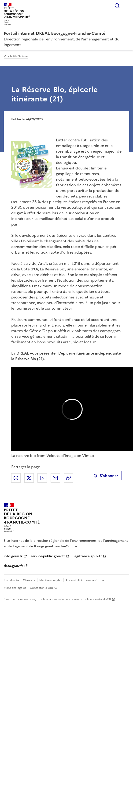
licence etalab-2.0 (99, 599)
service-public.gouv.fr (48, 556)
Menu (126, 5)
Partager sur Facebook (16, 478)
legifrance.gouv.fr (88, 556)
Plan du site (11, 580)
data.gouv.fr (13, 566)
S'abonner (105, 475)
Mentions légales (50, 580)
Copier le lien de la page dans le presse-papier (68, 478)
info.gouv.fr (13, 556)
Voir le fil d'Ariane (16, 56)
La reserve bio (23, 455)
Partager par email (55, 478)
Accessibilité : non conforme (85, 580)
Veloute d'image (61, 455)
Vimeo (88, 455)
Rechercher (117, 5)
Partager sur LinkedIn (42, 478)
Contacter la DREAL (43, 588)
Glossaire (29, 580)
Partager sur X (29, 478)
